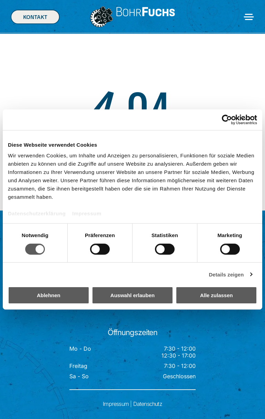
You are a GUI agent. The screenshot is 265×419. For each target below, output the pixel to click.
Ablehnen (48, 295)
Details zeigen (226, 274)
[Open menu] (249, 17)
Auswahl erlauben (132, 295)
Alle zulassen (216, 295)
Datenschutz (147, 403)
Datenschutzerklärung (37, 213)
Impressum (86, 213)
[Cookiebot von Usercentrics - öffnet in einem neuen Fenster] (227, 120)
